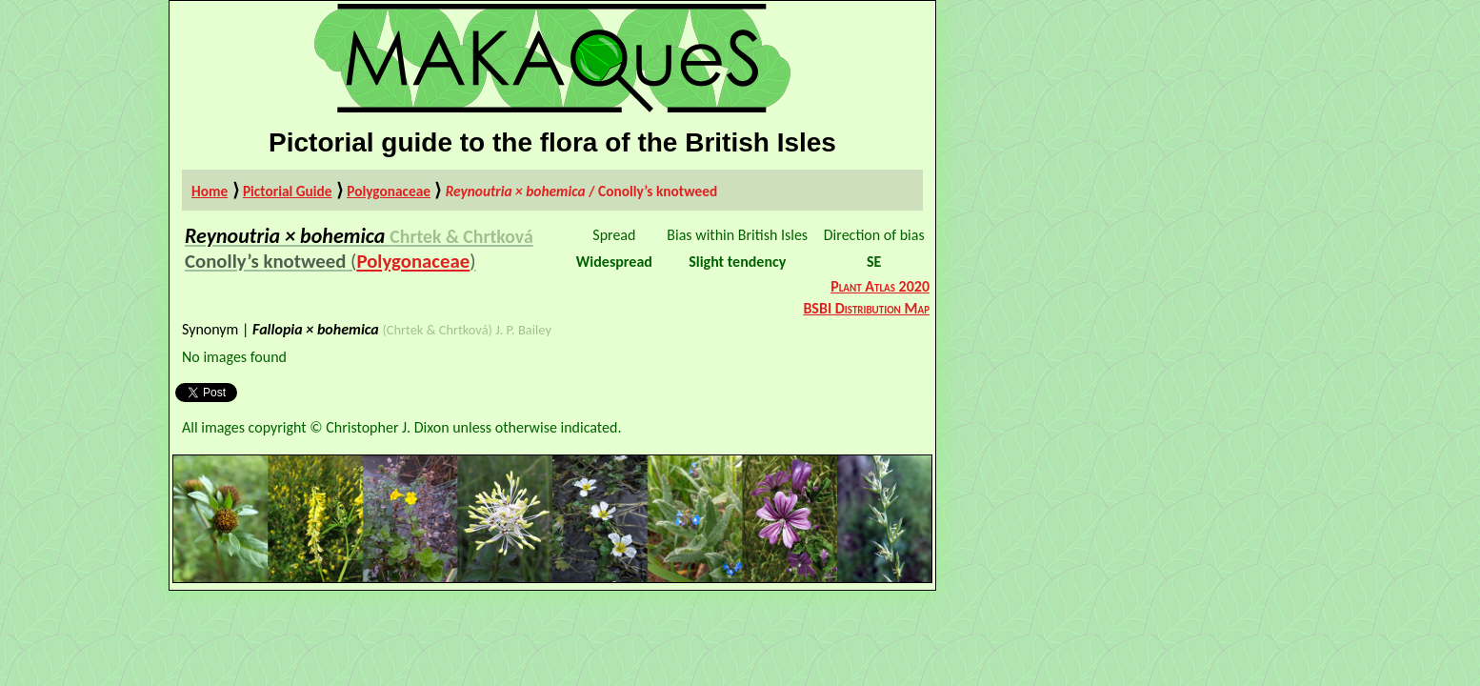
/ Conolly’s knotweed (582, 191)
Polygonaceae (388, 191)
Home (209, 191)
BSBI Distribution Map (866, 308)
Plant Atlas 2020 (880, 286)
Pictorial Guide (287, 191)
